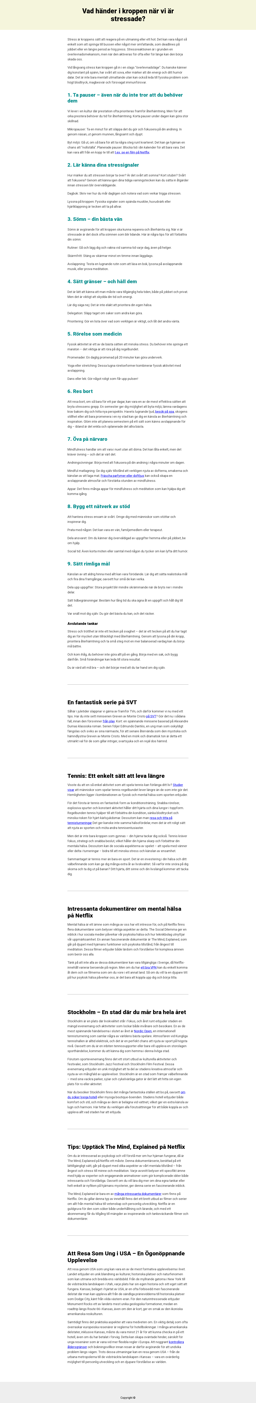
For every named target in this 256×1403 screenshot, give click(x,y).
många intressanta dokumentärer (137, 1194)
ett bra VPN (149, 967)
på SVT (151, 716)
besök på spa (164, 411)
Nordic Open (143, 1031)
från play (109, 721)
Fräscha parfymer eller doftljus (122, 476)
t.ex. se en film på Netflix (132, 152)
